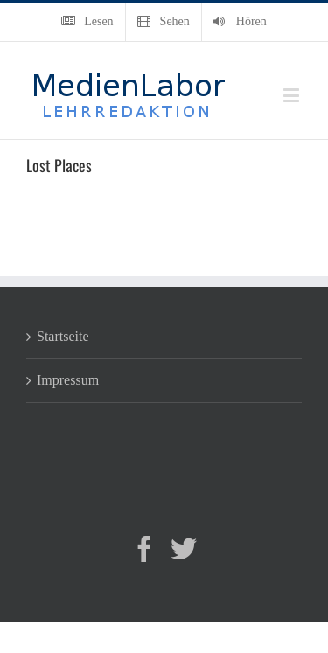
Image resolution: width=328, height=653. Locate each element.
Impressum (68, 379)
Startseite (63, 336)
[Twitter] (184, 549)
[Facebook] (144, 549)
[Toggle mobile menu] (292, 95)
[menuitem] (87, 22)
